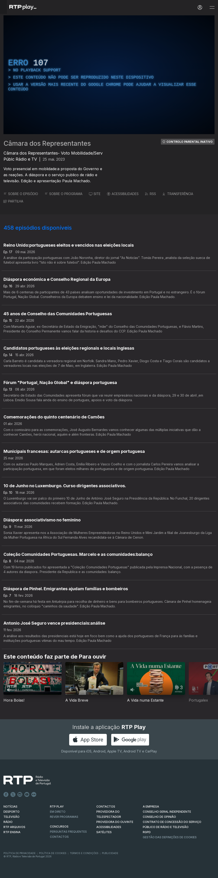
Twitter (13, 794)
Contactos (59, 836)
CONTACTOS (105, 806)
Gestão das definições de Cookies (170, 837)
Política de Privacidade (19, 853)
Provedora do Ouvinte (114, 822)
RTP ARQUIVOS (14, 827)
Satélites (104, 832)
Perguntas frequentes (68, 831)
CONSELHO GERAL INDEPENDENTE (167, 811)
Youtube (26, 794)
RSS (150, 194)
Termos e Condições (84, 853)
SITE (95, 194)
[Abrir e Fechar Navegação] (212, 7)
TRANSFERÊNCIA (178, 194)
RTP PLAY (57, 806)
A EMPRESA (151, 806)
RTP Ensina (11, 832)
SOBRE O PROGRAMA (63, 194)
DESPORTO (11, 811)
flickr (33, 794)
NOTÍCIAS (10, 806)
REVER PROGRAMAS (64, 816)
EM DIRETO (57, 811)
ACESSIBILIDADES (123, 194)
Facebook (6, 794)
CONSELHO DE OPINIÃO (159, 816)
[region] (109, 74)
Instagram (20, 794)
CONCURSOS (59, 826)
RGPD (147, 832)
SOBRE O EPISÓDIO (20, 194)
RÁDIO (8, 822)
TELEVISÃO (11, 816)
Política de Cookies (52, 853)
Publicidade (110, 853)
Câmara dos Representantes (47, 143)
